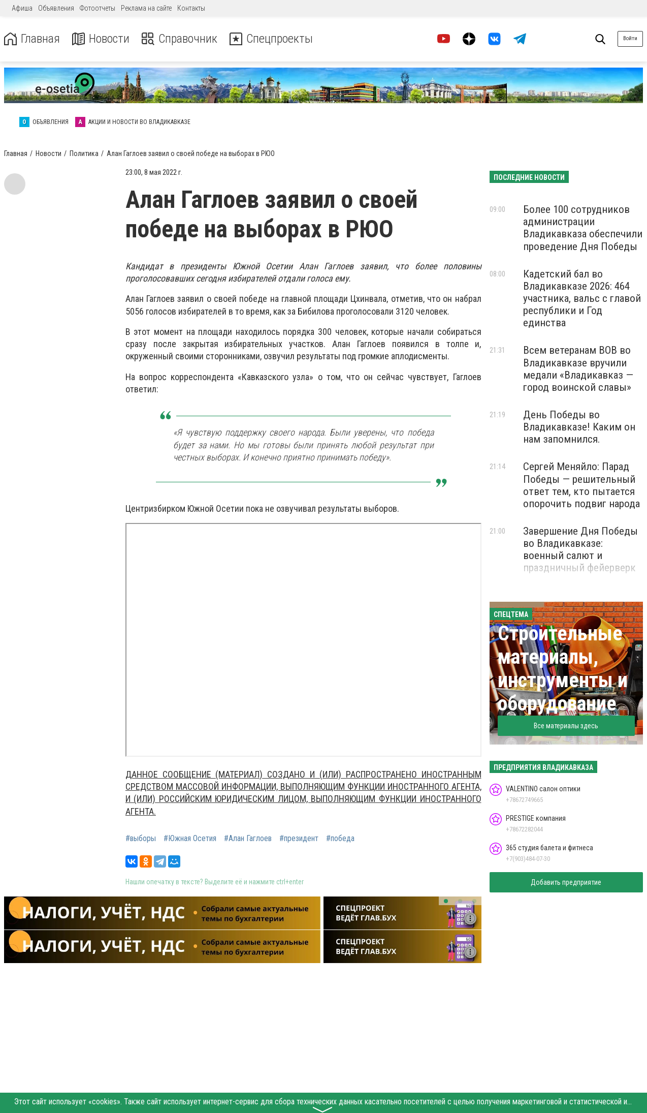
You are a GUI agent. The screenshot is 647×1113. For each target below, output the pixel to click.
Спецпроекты (271, 39)
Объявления (56, 8)
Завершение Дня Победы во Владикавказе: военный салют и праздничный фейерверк (580, 549)
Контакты (191, 8)
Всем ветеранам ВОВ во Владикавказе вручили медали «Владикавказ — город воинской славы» (578, 368)
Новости (101, 39)
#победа (340, 838)
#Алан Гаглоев (248, 838)
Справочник (179, 39)
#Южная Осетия (190, 838)
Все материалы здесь (566, 726)
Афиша (22, 8)
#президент (298, 838)
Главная (32, 39)
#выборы (140, 838)
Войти (630, 38)
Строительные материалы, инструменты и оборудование (563, 669)
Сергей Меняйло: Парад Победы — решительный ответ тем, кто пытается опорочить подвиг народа (581, 484)
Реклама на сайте (146, 8)
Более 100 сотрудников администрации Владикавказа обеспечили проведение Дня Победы (582, 227)
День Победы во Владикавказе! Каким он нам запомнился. (579, 427)
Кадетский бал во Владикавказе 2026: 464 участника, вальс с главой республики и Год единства (582, 298)
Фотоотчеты (97, 8)
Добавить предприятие (566, 882)
